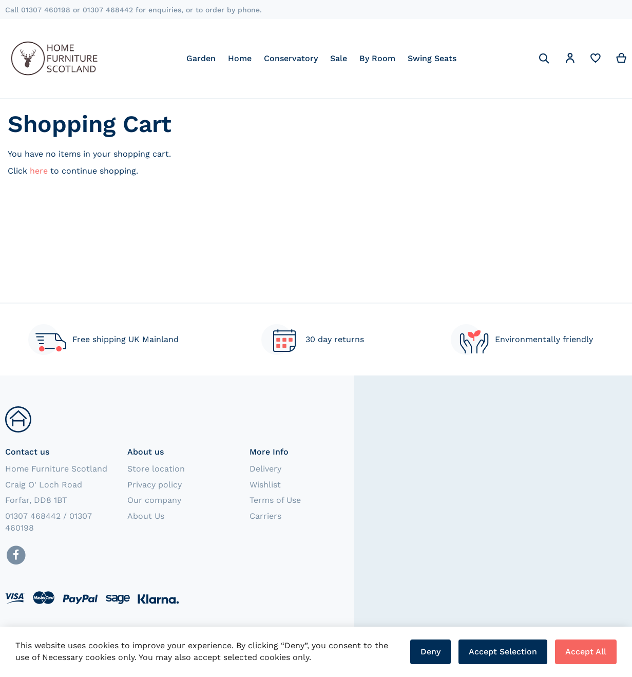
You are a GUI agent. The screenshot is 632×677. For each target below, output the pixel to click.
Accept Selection (503, 651)
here (39, 171)
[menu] (321, 58)
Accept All (585, 651)
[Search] (544, 58)
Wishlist (265, 485)
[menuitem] (201, 58)
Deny (430, 651)
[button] (570, 60)
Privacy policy (154, 485)
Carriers (265, 516)
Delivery (265, 469)
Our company (154, 500)
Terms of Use (275, 500)
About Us (145, 516)
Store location (156, 469)
